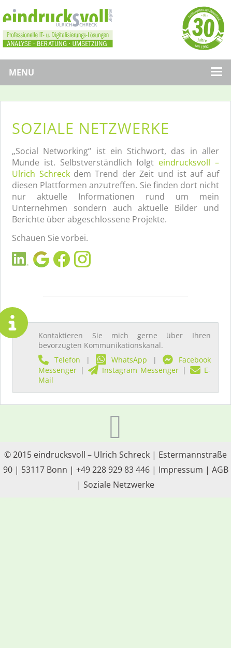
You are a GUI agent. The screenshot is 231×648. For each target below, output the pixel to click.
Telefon (59, 360)
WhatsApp (122, 360)
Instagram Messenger (133, 370)
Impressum (180, 469)
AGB (220, 469)
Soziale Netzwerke (118, 484)
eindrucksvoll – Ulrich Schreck (92, 454)
